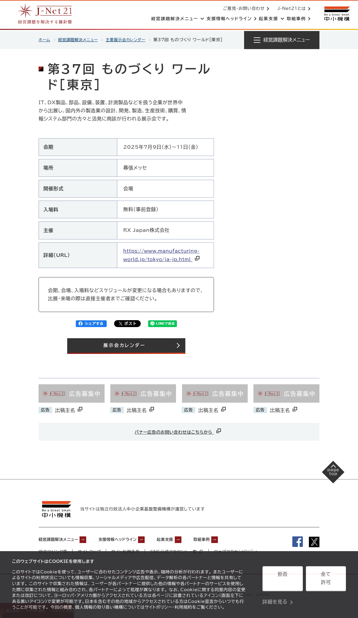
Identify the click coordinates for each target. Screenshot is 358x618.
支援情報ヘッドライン (132, 538)
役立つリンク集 (53, 551)
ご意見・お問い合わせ (242, 9)
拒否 (282, 580)
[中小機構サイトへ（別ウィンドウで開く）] (336, 14)
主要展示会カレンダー (130, 40)
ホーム (45, 40)
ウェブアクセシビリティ (237, 551)
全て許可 (326, 580)
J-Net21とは (290, 9)
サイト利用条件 (125, 551)
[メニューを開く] (281, 40)
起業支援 (187, 538)
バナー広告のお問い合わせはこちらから (178, 431)
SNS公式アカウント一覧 (177, 551)
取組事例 (229, 538)
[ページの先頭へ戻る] (328, 477)
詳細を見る (274, 595)
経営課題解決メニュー (80, 40)
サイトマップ (89, 551)
